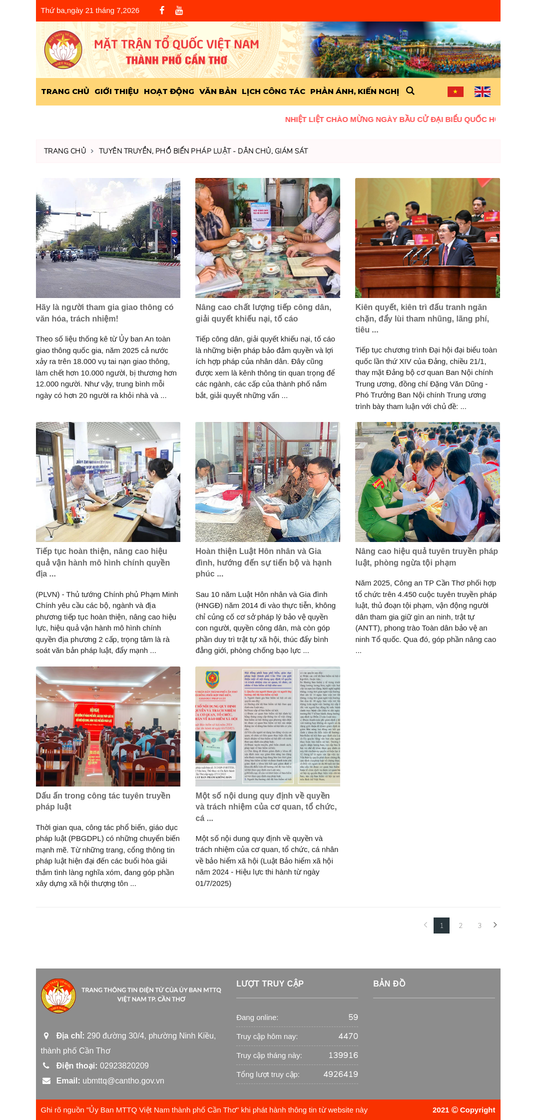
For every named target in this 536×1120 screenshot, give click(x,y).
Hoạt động (169, 91)
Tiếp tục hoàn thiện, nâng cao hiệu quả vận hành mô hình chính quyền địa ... (103, 562)
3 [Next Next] (480, 925)
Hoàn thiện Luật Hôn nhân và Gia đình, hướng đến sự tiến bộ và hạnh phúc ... (263, 562)
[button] (411, 91)
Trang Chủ (65, 91)
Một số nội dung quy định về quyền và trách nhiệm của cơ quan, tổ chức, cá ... (266, 807)
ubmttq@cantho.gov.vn (102, 1080)
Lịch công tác (273, 91)
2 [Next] (461, 925)
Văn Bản (218, 91)
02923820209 (95, 1066)
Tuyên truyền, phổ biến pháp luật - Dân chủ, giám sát (203, 151)
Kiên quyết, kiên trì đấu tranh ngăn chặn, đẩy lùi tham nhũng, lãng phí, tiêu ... (422, 318)
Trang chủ (65, 151)
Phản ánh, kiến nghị (354, 91)
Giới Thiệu (116, 91)
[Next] (496, 926)
